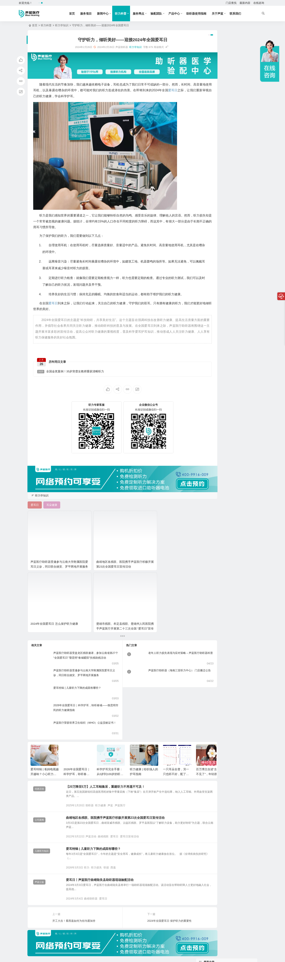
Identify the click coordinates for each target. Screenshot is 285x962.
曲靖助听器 (98, 835)
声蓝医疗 (127, 725)
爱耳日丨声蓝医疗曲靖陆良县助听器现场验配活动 (107, 811)
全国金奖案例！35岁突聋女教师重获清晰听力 (70, 375)
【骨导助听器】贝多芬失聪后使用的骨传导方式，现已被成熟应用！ (237, 217)
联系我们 (241, 13)
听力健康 (108, 725)
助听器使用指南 (203, 13)
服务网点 (145, 13)
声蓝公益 (39, 813)
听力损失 (104, 798)
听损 (113, 798)
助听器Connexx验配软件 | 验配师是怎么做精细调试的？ (236, 99)
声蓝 (117, 725)
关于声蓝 (224, 13)
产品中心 (180, 13)
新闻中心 (109, 13)
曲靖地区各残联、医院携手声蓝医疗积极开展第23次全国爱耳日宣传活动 (88, 543)
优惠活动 (39, 704)
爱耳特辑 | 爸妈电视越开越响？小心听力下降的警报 (44, 689)
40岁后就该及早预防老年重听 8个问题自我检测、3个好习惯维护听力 (237, 148)
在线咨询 (258, 2)
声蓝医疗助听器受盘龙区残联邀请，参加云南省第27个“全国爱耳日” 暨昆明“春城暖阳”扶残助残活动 (79, 573)
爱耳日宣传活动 (137, 762)
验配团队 (162, 13)
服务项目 (92, 13)
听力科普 (127, 13)
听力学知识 (61, 25)
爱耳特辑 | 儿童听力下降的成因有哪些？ (77, 603)
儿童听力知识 (42, 777)
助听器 (97, 725)
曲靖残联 (110, 762)
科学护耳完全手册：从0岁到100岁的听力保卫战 (110, 689)
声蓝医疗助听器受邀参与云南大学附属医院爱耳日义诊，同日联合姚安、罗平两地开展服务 (78, 590)
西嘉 (120, 798)
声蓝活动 (98, 762)
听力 (94, 798)
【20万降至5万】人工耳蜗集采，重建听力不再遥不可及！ (112, 702)
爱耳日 (122, 762)
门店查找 (231, 2)
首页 (78, 13)
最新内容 (245, 2)
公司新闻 (39, 740)
